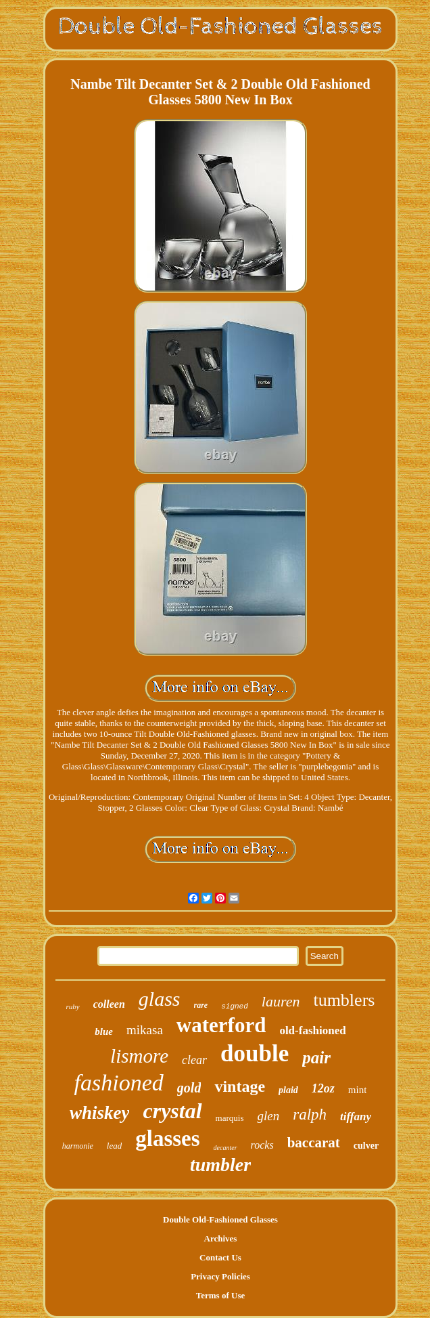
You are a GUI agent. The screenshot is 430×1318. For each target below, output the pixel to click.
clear (194, 1060)
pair (316, 1057)
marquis (230, 1118)
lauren (281, 1001)
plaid (288, 1090)
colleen (109, 1004)
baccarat (313, 1142)
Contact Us (220, 1257)
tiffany (355, 1116)
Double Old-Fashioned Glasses (220, 1219)
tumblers (344, 1000)
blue (104, 1031)
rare (201, 1005)
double (254, 1053)
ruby (73, 1006)
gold (189, 1087)
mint (357, 1089)
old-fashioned (312, 1030)
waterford (221, 1025)
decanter (225, 1147)
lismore (139, 1056)
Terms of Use (220, 1295)
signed (234, 1006)
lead (114, 1146)
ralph (310, 1114)
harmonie (77, 1146)
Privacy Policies (220, 1276)
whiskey (100, 1113)
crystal (172, 1111)
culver (366, 1146)
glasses (167, 1138)
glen (268, 1116)
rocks (262, 1145)
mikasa (144, 1030)
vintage (239, 1086)
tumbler (220, 1164)
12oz (323, 1088)
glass (160, 998)
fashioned (119, 1082)
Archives (220, 1238)
